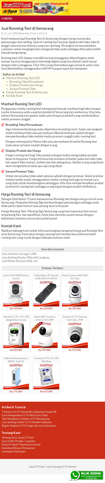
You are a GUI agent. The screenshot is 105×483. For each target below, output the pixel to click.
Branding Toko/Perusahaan (27, 81)
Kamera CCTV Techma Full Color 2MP (75, 318)
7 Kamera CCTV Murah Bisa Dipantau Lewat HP (29, 411)
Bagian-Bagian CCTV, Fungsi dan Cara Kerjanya (29, 425)
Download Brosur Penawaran (18, 447)
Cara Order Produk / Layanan (18, 441)
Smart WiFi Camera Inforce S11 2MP (44, 318)
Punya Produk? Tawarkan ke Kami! (21, 444)
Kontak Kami (14, 95)
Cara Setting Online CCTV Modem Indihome (27, 422)
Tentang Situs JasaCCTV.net (18, 437)
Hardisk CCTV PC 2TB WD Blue (46, 360)
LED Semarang (21, 33)
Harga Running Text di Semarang (26, 92)
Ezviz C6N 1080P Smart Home (16, 277)
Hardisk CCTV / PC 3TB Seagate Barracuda (16, 318)
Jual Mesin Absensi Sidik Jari (20, 261)
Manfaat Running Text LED (23, 78)
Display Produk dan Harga (26, 85)
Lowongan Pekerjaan (13, 451)
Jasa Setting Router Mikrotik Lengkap (25, 257)
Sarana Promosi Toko (23, 89)
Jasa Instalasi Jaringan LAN (19, 254)
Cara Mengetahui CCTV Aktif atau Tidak (25, 415)
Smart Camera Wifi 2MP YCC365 (75, 277)
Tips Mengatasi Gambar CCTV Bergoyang (25, 418)
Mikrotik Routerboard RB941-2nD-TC (16, 360)
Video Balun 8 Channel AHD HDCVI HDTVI (46, 277)
